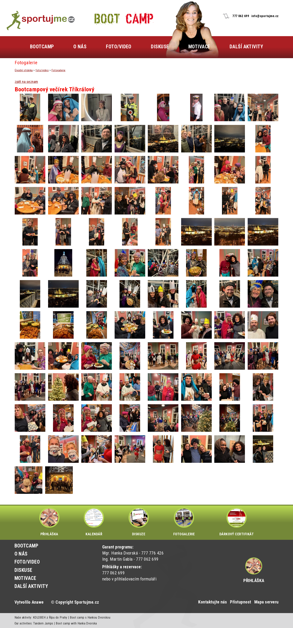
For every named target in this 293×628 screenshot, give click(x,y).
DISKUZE (139, 521)
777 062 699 (240, 16)
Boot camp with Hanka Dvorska (76, 623)
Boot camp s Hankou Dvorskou (90, 617)
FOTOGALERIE (184, 521)
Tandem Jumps (43, 623)
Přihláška (253, 580)
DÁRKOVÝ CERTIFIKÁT (236, 521)
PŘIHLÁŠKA (49, 521)
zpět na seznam (26, 82)
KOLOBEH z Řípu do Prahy (50, 617)
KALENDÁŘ (94, 521)
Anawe (38, 602)
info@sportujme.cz (264, 16)
